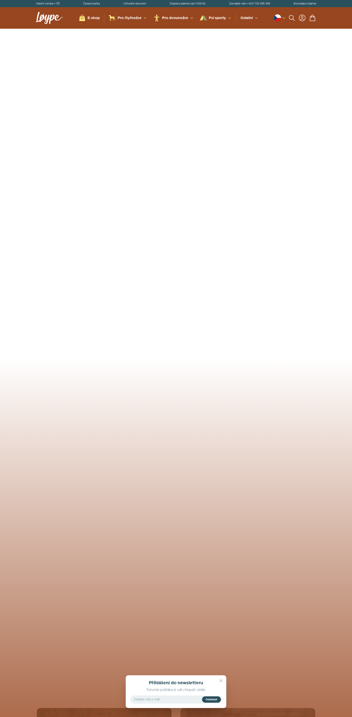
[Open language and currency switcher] (277, 18)
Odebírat (211, 699)
